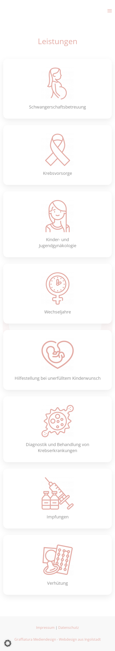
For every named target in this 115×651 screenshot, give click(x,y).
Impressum (45, 627)
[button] (109, 11)
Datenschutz (68, 627)
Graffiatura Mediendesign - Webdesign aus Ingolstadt (57, 639)
